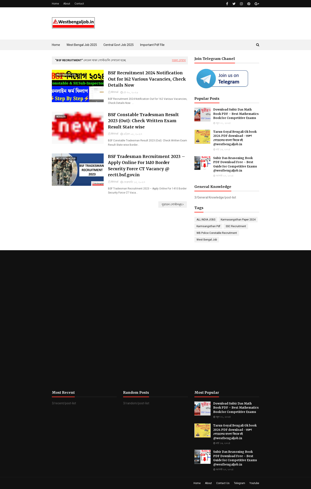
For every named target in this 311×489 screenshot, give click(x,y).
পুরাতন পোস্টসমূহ (172, 204)
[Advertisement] (84, 320)
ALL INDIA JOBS (206, 219)
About (66, 3)
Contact (79, 3)
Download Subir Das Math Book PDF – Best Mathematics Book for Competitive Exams (236, 114)
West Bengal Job (207, 239)
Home (55, 3)
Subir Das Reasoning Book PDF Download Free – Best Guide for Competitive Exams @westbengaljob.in (235, 164)
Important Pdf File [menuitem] (152, 45)
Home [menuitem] (56, 45)
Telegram (239, 483)
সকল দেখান (179, 60)
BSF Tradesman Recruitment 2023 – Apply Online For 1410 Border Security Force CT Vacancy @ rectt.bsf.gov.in (146, 166)
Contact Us (223, 483)
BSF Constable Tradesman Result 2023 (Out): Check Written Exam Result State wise (143, 121)
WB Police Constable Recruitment (217, 232)
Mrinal (114, 92)
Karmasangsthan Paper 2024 (238, 219)
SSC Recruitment (236, 226)
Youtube (254, 483)
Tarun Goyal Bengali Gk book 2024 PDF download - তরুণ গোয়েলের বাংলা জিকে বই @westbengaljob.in (235, 138)
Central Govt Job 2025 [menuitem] (118, 45)
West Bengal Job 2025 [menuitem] (82, 45)
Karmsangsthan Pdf (208, 226)
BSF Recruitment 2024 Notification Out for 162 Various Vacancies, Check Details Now (147, 79)
